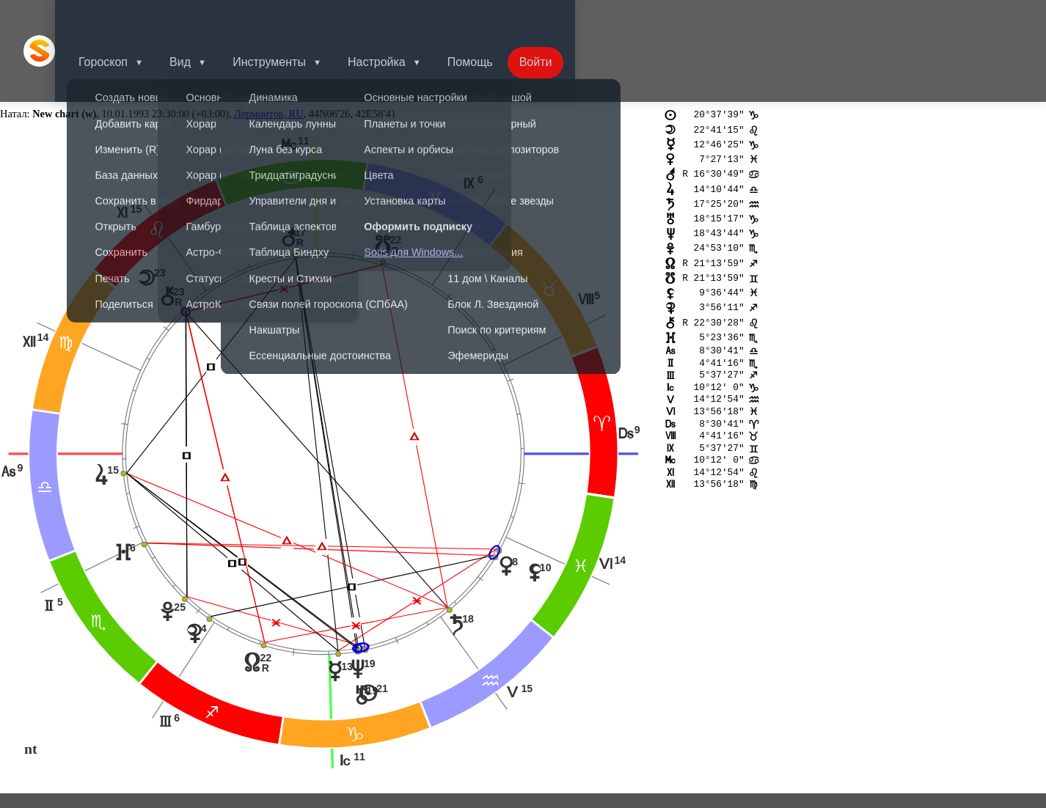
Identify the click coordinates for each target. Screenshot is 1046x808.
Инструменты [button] (292, 18)
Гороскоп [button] (120, 18)
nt (30, 683)
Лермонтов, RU (268, 48)
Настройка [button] (403, 18)
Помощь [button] (499, 18)
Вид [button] (200, 18)
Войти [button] (568, 18)
